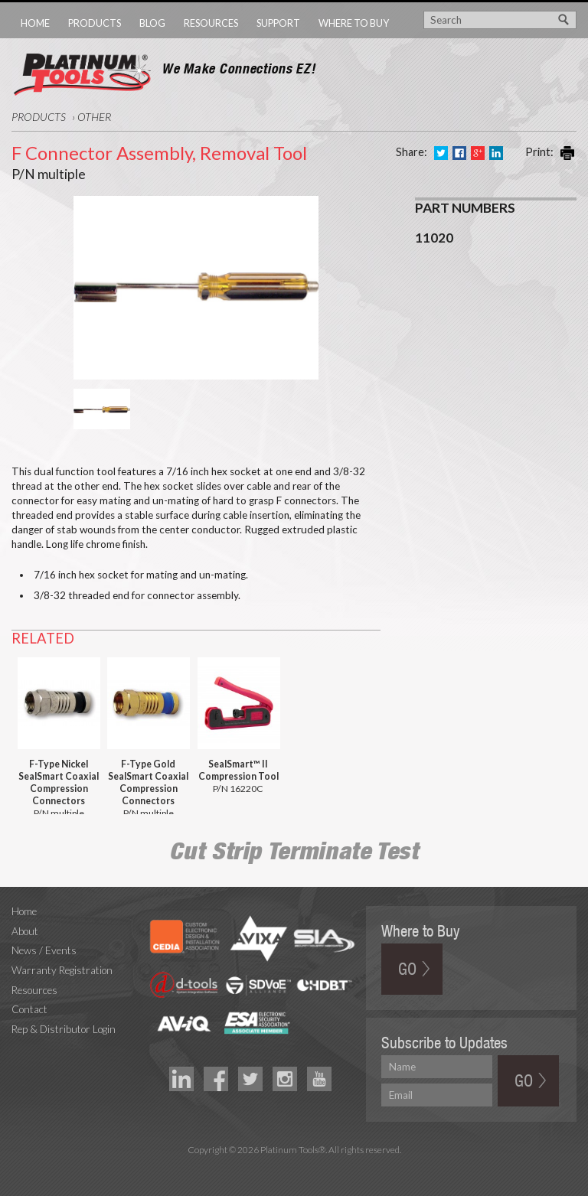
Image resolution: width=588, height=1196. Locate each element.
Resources (211, 23)
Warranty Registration (62, 970)
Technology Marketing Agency (294, 1167)
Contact (29, 1009)
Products (94, 23)
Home (35, 23)
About (24, 931)
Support (278, 23)
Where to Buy (353, 23)
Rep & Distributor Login (63, 1029)
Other (94, 116)
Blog (152, 23)
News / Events (44, 950)
